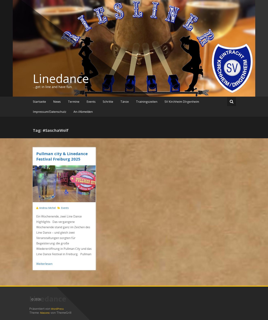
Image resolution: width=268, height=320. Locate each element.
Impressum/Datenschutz (49, 112)
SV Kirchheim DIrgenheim (182, 102)
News (57, 102)
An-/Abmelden (83, 112)
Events (91, 102)
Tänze (124, 102)
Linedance (61, 78)
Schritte (108, 102)
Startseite (39, 102)
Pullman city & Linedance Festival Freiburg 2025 (62, 156)
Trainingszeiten (146, 102)
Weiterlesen (44, 264)
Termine (73, 102)
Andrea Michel (47, 208)
